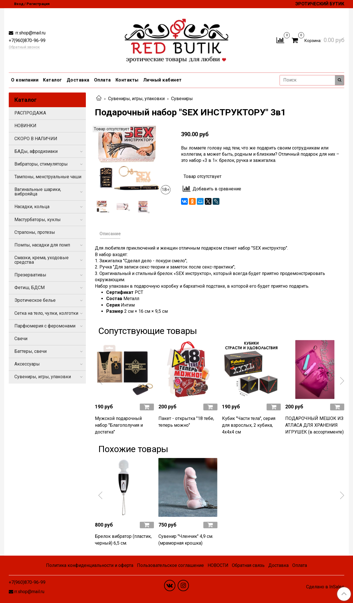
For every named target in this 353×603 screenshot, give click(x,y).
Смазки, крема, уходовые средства (41, 260)
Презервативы (30, 275)
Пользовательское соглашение (170, 565)
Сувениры (182, 98)
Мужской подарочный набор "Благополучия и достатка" (119, 425)
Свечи (20, 338)
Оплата (102, 80)
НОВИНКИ (25, 125)
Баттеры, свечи (30, 351)
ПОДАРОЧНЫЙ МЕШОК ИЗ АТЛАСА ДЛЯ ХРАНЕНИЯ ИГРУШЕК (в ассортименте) (314, 425)
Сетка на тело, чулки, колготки (46, 313)
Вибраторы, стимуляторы (41, 164)
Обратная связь (248, 565)
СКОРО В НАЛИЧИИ (35, 138)
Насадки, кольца (31, 206)
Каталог (52, 80)
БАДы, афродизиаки (36, 151)
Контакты (127, 80)
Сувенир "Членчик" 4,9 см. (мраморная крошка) (185, 540)
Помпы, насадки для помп (42, 245)
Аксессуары (27, 364)
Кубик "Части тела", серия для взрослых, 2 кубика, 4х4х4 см (248, 425)
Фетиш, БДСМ (29, 287)
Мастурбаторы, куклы (37, 219)
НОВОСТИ (218, 565)
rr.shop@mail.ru (29, 33)
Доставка (78, 80)
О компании (24, 80)
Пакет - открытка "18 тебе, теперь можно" (186, 422)
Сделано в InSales (325, 587)
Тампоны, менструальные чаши (47, 176)
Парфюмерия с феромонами (44, 326)
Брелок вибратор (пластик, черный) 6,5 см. (123, 540)
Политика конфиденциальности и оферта (89, 565)
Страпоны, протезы (34, 232)
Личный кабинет (162, 80)
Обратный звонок (24, 47)
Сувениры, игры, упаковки (136, 98)
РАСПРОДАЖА (30, 113)
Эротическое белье (35, 300)
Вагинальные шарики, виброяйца (37, 192)
